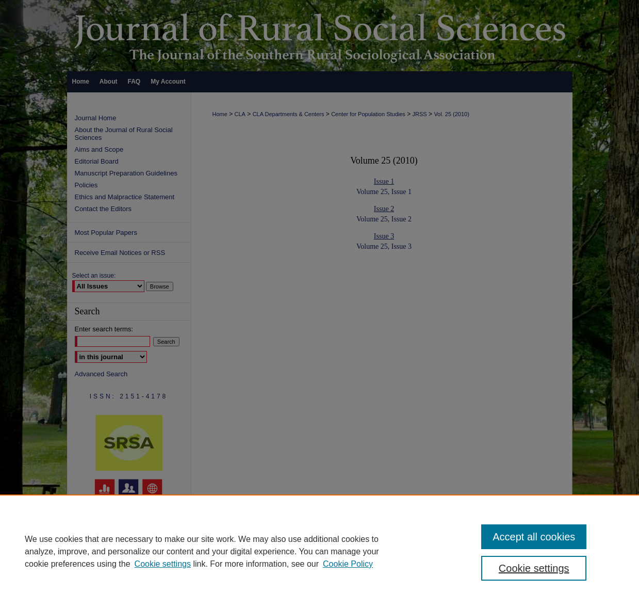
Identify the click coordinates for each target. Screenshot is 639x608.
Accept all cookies (534, 536)
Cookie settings (163, 563)
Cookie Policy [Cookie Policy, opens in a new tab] (348, 563)
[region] (319, 551)
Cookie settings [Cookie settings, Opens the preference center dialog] (534, 568)
